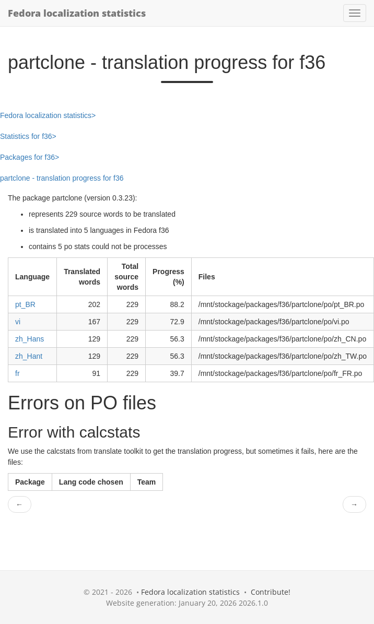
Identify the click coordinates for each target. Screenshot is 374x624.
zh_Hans (29, 339)
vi (17, 321)
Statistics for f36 (26, 136)
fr (17, 373)
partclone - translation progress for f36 (62, 178)
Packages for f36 (27, 157)
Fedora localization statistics (77, 13)
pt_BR (25, 304)
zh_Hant (28, 356)
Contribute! (270, 592)
